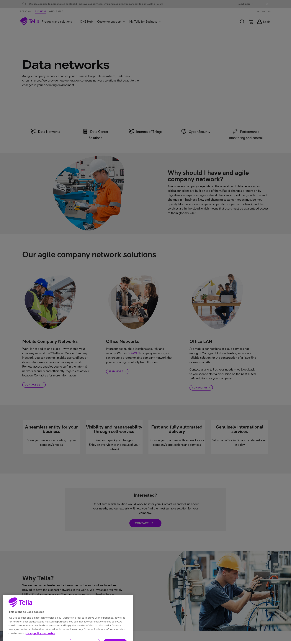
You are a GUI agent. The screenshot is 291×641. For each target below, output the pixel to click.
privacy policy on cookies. (40, 638)
